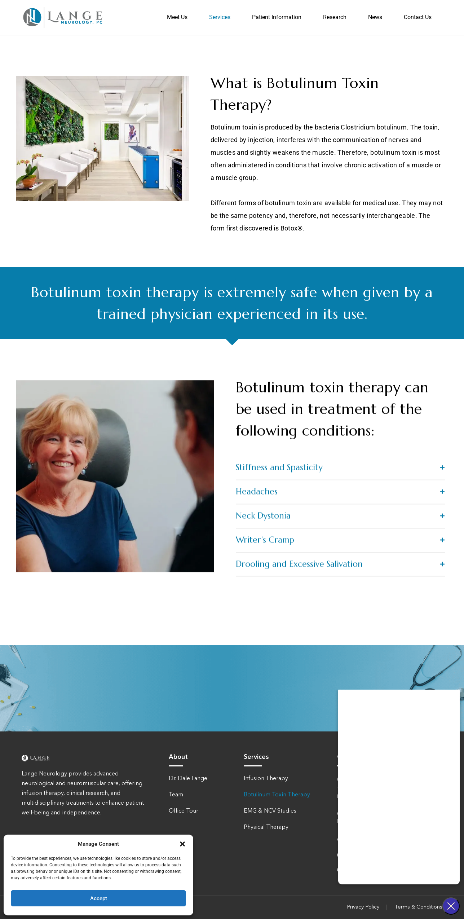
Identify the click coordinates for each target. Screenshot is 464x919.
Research (334, 17)
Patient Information (276, 17)
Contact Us (418, 17)
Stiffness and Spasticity (279, 689)
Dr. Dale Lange (188, 779)
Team (176, 795)
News (375, 17)
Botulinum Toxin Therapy (277, 795)
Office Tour (183, 811)
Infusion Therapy (266, 779)
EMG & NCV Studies (270, 811)
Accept (98, 898)
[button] (182, 844)
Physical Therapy (266, 827)
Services (219, 17)
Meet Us (177, 17)
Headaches (257, 713)
